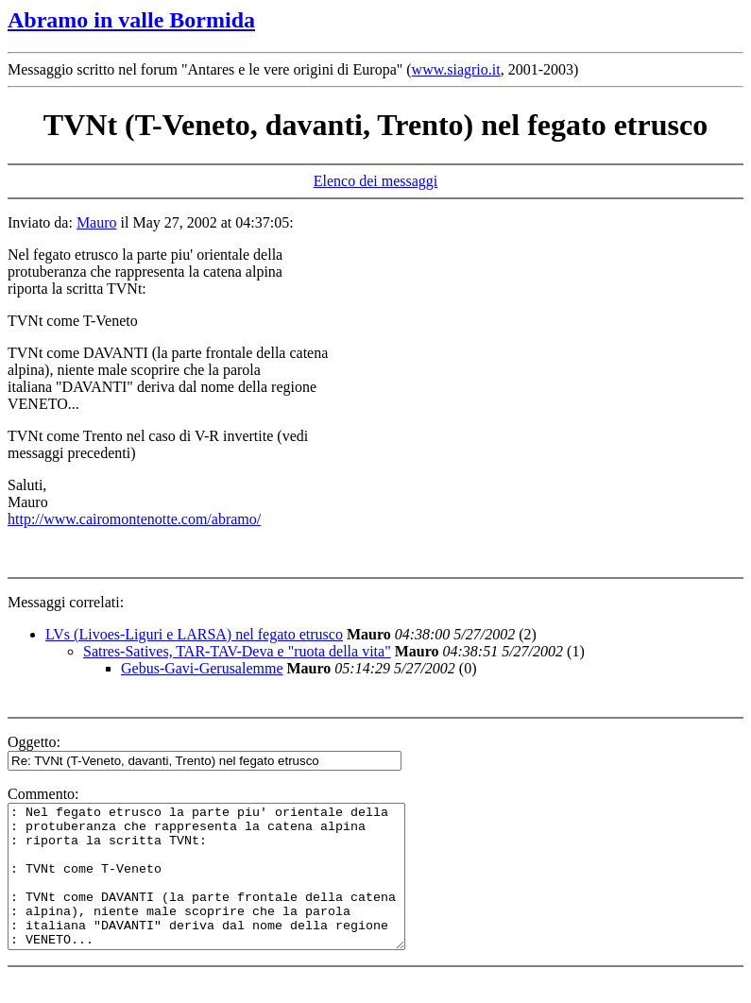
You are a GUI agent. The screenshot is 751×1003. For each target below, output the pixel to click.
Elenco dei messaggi (376, 181)
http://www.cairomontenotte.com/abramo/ (134, 519)
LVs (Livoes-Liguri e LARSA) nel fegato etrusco (194, 634)
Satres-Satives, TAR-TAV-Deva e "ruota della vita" (237, 651)
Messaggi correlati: (66, 602)
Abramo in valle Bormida (131, 20)
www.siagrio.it (456, 69)
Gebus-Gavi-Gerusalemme (202, 668)
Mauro (97, 222)
